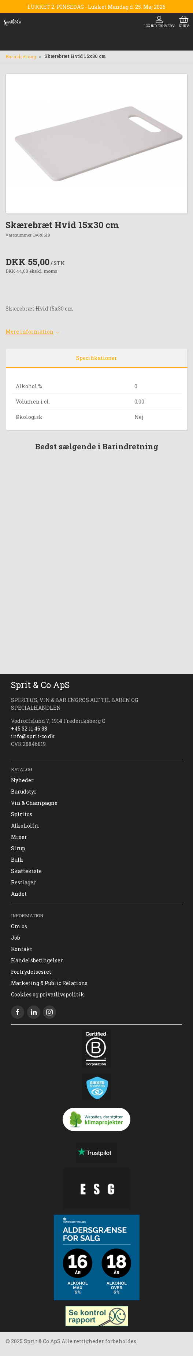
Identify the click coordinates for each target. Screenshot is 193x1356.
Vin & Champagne (34, 802)
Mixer (19, 836)
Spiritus (21, 814)
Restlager (23, 882)
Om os (19, 926)
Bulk (17, 859)
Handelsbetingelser (37, 960)
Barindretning (20, 56)
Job (15, 937)
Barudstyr (24, 791)
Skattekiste (26, 871)
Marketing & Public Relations (49, 983)
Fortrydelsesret (31, 971)
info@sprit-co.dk (33, 736)
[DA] (12, 22)
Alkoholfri (25, 825)
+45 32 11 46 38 (29, 728)
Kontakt (21, 949)
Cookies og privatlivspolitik (47, 994)
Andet (19, 893)
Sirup (18, 848)
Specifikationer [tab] (96, 357)
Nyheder (22, 780)
